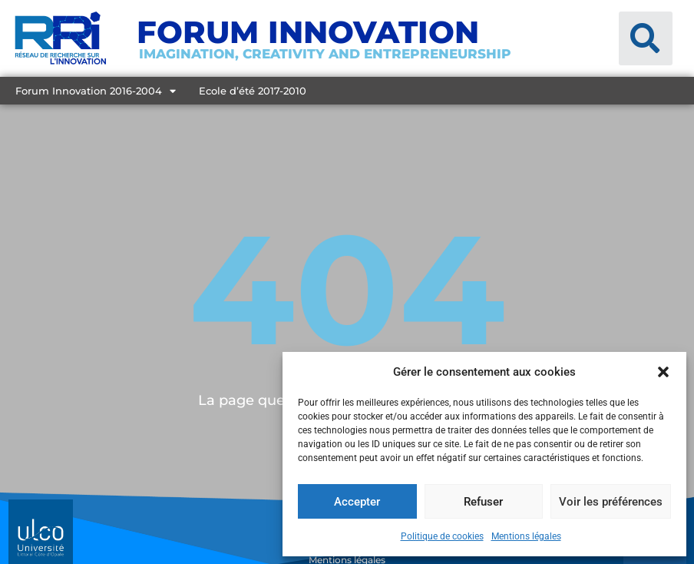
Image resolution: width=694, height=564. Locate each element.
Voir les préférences (611, 502)
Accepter (357, 502)
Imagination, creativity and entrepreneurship (325, 53)
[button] (663, 372)
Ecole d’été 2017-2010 (252, 91)
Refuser (483, 502)
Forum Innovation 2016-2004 (95, 91)
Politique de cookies (442, 536)
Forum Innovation (308, 32)
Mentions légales (526, 536)
